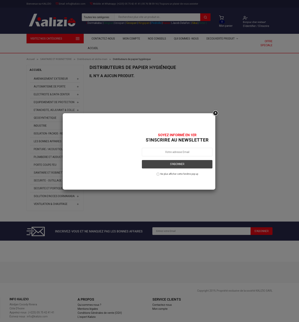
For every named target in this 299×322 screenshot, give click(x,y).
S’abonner (177, 164)
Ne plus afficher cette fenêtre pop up (179, 174)
